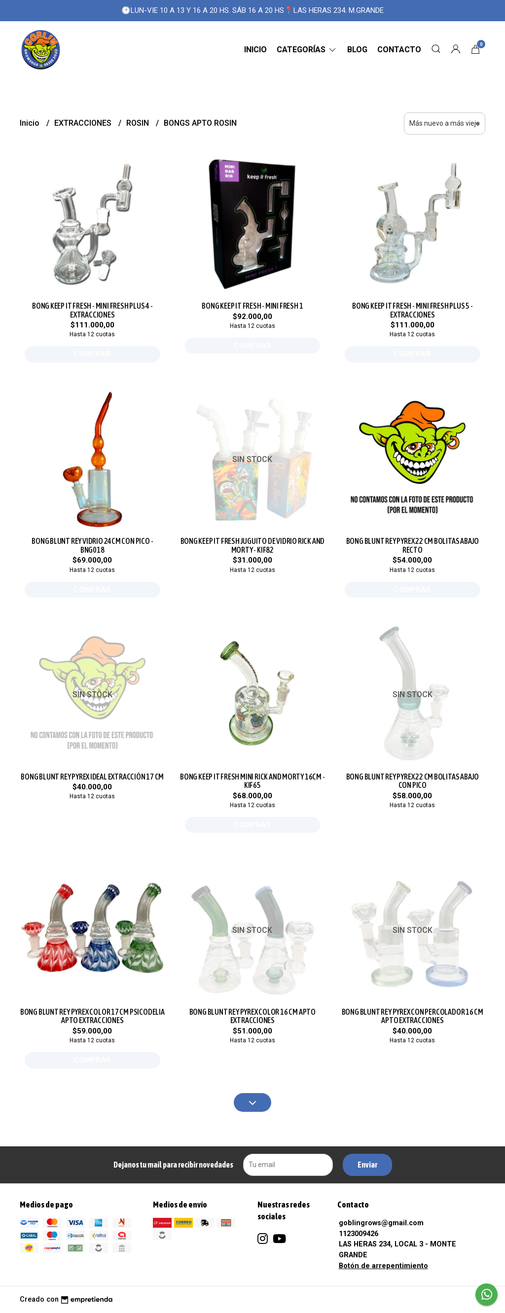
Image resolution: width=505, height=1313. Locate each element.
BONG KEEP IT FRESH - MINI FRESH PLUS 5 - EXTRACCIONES (412, 310)
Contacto (399, 49)
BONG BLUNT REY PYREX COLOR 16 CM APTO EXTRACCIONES (252, 1016)
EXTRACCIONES (83, 123)
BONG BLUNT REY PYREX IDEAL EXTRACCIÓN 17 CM (92, 776)
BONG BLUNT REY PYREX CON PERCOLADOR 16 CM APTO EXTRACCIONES (412, 1016)
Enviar (367, 1164)
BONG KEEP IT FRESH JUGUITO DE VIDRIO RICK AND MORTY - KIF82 (252, 545)
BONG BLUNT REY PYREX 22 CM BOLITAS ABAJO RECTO (412, 545)
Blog (357, 49)
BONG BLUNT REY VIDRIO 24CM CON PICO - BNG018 (92, 545)
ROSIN (138, 123)
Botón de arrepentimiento (383, 1266)
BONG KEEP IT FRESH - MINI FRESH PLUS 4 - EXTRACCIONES (92, 310)
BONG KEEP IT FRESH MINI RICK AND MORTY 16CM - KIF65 (252, 781)
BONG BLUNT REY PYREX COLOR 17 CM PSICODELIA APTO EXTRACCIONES (92, 1016)
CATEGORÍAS (307, 49)
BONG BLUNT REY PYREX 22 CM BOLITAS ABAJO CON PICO (412, 781)
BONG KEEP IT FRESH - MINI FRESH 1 (252, 305)
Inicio (255, 49)
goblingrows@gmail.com (381, 1223)
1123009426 (358, 1234)
